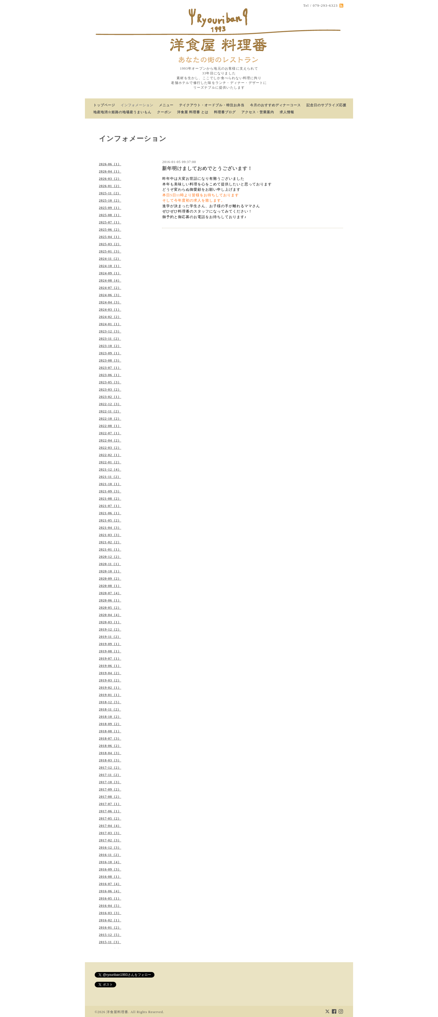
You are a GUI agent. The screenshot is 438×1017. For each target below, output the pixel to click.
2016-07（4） (110, 884)
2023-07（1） (110, 368)
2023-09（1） (110, 353)
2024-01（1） (110, 324)
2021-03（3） (110, 535)
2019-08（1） (110, 651)
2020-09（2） (110, 579)
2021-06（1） (110, 513)
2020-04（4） (110, 615)
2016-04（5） (110, 906)
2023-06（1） (110, 375)
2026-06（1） (110, 164)
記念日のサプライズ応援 (326, 105)
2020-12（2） (110, 557)
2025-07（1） (110, 222)
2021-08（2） (110, 499)
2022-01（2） (110, 462)
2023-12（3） (110, 331)
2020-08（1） (110, 586)
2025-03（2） (110, 244)
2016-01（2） (110, 927)
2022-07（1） (110, 433)
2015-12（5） (110, 935)
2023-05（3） (110, 382)
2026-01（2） (110, 186)
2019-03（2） (110, 680)
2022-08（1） (110, 426)
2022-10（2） (110, 419)
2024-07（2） (110, 288)
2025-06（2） (110, 230)
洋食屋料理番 (117, 1012)
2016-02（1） (110, 920)
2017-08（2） (110, 797)
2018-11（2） (110, 709)
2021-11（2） (110, 477)
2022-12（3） (110, 404)
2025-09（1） (110, 208)
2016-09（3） (110, 869)
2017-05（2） (110, 818)
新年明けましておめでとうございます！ (207, 168)
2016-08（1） (110, 877)
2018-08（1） (110, 731)
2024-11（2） (110, 259)
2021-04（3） (110, 528)
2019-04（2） (110, 673)
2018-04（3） (110, 753)
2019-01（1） (110, 695)
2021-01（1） (110, 549)
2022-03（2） (110, 448)
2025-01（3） (110, 251)
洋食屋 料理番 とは (192, 112)
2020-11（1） (110, 564)
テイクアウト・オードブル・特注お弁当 (211, 105)
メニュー (166, 105)
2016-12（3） (110, 848)
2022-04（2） (110, 440)
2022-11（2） (110, 411)
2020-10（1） (110, 571)
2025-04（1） (110, 237)
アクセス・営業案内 (257, 112)
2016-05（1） (110, 898)
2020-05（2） (110, 608)
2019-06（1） (110, 666)
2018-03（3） (110, 760)
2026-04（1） (110, 171)
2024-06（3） (110, 295)
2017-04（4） (110, 826)
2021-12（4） (110, 469)
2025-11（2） (110, 193)
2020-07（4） (110, 593)
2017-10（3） (110, 782)
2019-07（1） (110, 658)
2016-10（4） (110, 862)
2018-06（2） (110, 746)
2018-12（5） (110, 702)
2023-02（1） (110, 397)
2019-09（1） (110, 644)
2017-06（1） (110, 811)
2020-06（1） (110, 600)
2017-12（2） (110, 768)
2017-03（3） (110, 833)
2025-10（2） (110, 200)
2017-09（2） (110, 789)
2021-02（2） (110, 542)
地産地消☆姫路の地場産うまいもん (122, 112)
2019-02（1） (110, 688)
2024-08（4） (110, 280)
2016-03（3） (110, 913)
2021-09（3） (110, 491)
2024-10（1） (110, 266)
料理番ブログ (225, 112)
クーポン (164, 112)
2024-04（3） (110, 302)
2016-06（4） (110, 891)
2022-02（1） (110, 455)
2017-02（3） (110, 840)
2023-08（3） (110, 360)
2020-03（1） (110, 622)
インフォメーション (137, 105)
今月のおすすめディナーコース (275, 105)
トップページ (104, 105)
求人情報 (287, 112)
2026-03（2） (110, 179)
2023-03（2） (110, 389)
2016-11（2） (110, 855)
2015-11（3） (110, 942)
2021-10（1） (110, 484)
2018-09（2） (110, 724)
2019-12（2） (110, 629)
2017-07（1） (110, 804)
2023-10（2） (110, 346)
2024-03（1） (110, 310)
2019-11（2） (110, 637)
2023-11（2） (110, 339)
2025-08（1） (110, 215)
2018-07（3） (110, 738)
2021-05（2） (110, 520)
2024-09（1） (110, 273)
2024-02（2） (110, 317)
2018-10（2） (110, 717)
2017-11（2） (110, 775)
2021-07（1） (110, 506)
